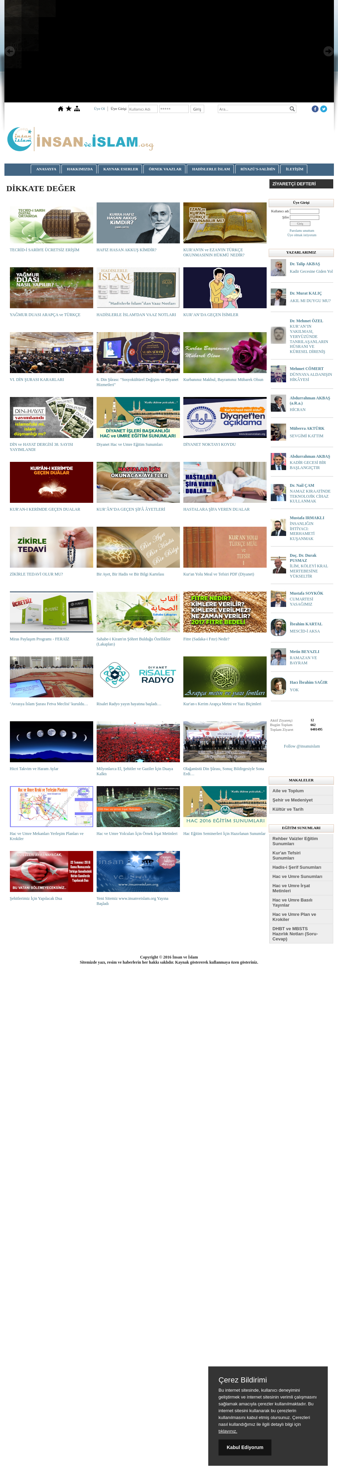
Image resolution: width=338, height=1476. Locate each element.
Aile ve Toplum (288, 790)
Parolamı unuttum (302, 230)
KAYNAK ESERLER (120, 169)
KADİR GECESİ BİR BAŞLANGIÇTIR (308, 465)
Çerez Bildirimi (243, 1380)
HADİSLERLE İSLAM (211, 169)
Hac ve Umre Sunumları (297, 876)
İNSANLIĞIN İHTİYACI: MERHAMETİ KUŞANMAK (302, 531)
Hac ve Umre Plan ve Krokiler (294, 917)
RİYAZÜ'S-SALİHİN (258, 169)
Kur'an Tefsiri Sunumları (286, 855)
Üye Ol (99, 109)
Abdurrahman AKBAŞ (310, 456)
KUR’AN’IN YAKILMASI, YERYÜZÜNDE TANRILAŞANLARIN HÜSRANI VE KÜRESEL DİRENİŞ (309, 339)
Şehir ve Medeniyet (292, 800)
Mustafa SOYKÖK (306, 593)
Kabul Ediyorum (245, 1447)
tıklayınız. (228, 1431)
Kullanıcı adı (280, 211)
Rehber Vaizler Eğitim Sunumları (295, 841)
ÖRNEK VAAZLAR (165, 169)
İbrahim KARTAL (306, 624)
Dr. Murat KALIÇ (306, 293)
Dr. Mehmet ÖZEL (306, 320)
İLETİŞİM (294, 169)
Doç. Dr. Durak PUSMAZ (303, 558)
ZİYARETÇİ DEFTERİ (294, 183)
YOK (294, 689)
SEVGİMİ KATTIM (306, 436)
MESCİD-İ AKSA (305, 631)
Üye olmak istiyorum (301, 235)
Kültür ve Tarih (288, 809)
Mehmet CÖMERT (307, 368)
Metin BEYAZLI (305, 651)
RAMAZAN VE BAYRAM (303, 660)
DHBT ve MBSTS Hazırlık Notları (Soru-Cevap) (295, 933)
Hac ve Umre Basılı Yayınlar (292, 902)
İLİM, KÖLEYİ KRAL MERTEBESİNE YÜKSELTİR (309, 571)
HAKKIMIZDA (80, 169)
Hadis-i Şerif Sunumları (296, 867)
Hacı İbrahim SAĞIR (309, 682)
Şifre (285, 217)
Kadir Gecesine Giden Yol (311, 271)
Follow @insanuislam (302, 746)
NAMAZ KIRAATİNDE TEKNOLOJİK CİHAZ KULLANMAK (310, 496)
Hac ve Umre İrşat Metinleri (291, 888)
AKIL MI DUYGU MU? (310, 300)
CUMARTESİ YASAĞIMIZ (301, 602)
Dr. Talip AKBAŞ (305, 263)
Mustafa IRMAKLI (307, 517)
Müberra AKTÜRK (307, 428)
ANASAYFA (46, 169)
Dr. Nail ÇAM (302, 485)
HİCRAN (298, 409)
